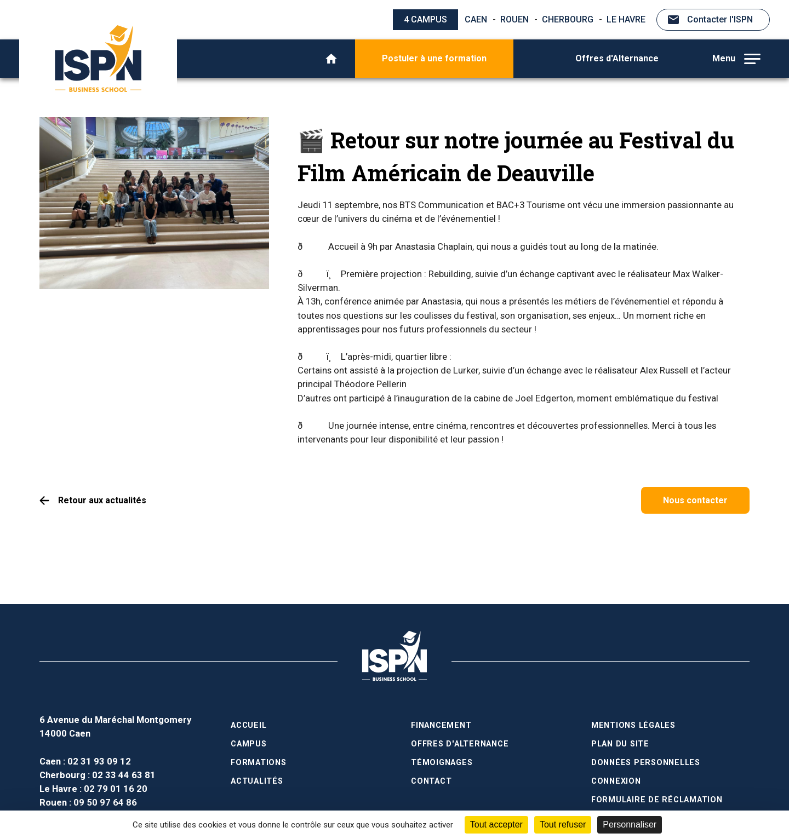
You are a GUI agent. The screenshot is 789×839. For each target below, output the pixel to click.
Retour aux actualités (102, 500)
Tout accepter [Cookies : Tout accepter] (496, 824)
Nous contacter (695, 500)
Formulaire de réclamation (657, 799)
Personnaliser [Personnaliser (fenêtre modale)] (629, 824)
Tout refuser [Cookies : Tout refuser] (563, 824)
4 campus (425, 19)
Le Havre (626, 19)
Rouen (514, 19)
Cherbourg (567, 19)
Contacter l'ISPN (720, 19)
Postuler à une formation (434, 58)
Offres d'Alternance (617, 58)
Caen (476, 19)
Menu (736, 58)
